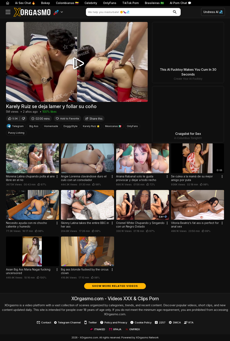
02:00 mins (40, 119)
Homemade (51, 126)
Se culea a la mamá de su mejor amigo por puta (192, 178)
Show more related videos (115, 285)
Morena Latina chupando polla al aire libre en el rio (30, 178)
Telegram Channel (67, 322)
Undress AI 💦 (213, 12)
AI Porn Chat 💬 (180, 3)
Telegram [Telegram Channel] (15, 127)
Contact (44, 322)
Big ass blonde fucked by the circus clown (85, 271)
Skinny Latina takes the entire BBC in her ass (85, 224)
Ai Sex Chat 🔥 (25, 3)
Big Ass (33, 126)
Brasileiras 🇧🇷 (154, 3)
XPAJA (115, 329)
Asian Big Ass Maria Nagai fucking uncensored (28, 271)
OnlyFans (109, 3)
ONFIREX (132, 329)
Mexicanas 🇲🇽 (113, 126)
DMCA (174, 322)
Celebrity (91, 3)
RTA (188, 322)
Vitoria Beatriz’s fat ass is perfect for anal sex (195, 224)
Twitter (90, 322)
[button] (58, 12)
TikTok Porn (130, 3)
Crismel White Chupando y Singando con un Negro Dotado (140, 224)
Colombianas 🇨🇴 (67, 3)
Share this (94, 119)
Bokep (45, 3)
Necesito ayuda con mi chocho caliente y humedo (26, 224)
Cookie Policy (140, 322)
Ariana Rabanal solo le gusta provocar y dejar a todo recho (136, 178)
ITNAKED (97, 329)
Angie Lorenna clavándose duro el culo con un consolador (84, 178)
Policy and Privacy (113, 322)
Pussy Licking (16, 133)
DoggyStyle (71, 126)
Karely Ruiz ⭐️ (91, 126)
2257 (159, 322)
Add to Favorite (67, 119)
